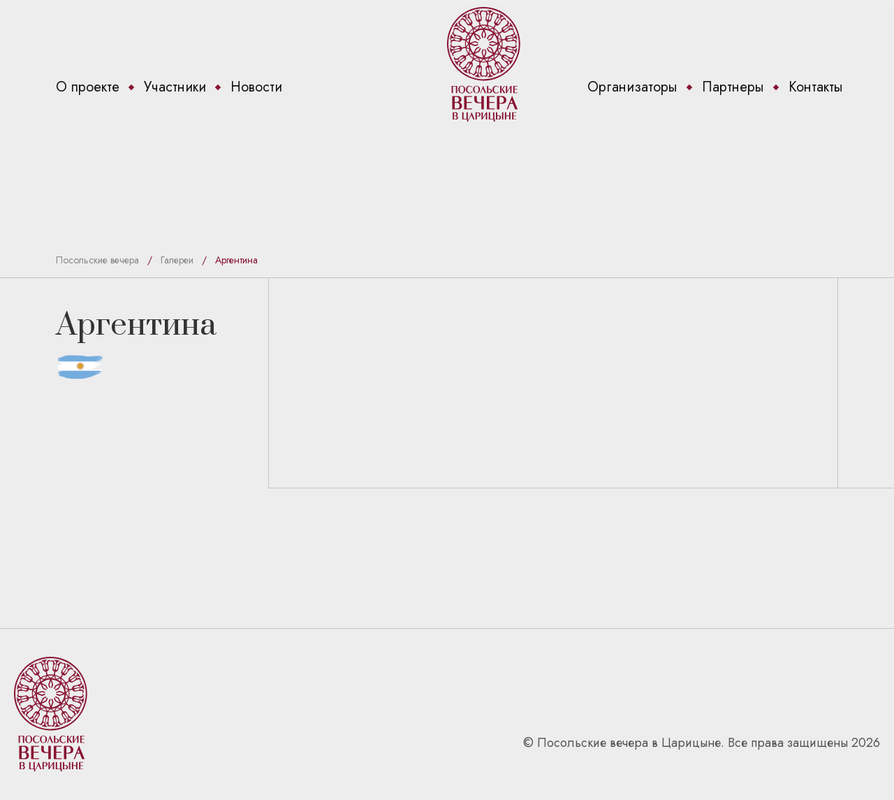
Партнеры (733, 87)
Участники (175, 87)
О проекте (87, 87)
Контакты (816, 87)
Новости (256, 87)
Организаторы (632, 87)
